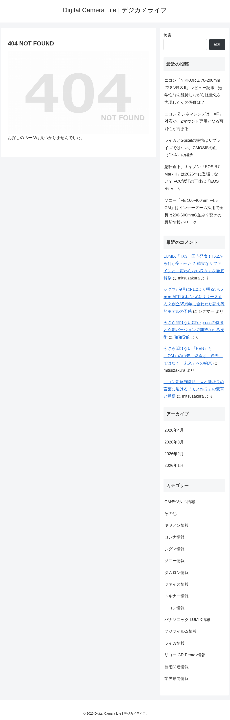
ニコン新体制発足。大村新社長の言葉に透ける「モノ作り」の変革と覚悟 (194, 389)
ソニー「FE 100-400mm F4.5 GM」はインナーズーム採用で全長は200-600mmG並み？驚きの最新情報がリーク (193, 211)
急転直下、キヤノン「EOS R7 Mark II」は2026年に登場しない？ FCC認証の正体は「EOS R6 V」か (192, 177)
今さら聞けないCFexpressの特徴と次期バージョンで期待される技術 (194, 330)
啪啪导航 (182, 337)
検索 (168, 35)
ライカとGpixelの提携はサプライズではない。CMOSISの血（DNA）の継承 (192, 147)
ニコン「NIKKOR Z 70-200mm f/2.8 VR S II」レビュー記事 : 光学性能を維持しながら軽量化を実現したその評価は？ (193, 91)
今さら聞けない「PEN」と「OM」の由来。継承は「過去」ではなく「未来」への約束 (193, 355)
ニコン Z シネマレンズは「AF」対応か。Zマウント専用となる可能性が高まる (193, 121)
